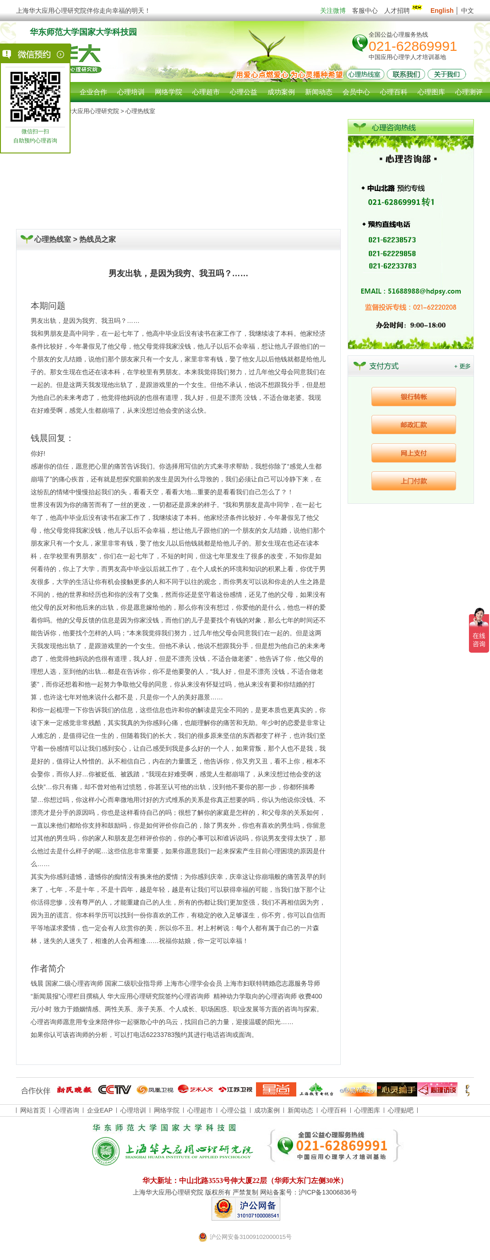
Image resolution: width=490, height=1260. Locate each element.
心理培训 (133, 1110)
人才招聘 (404, 10)
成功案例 (267, 1110)
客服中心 (365, 10)
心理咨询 (56, 92)
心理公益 (233, 1110)
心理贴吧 (401, 1110)
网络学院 (167, 1110)
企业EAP (100, 1110)
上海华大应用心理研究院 (86, 111)
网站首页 (18, 92)
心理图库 (367, 1110)
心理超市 (200, 1110)
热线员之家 (97, 239)
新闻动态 (300, 1110)
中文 (467, 10)
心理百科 (334, 1110)
